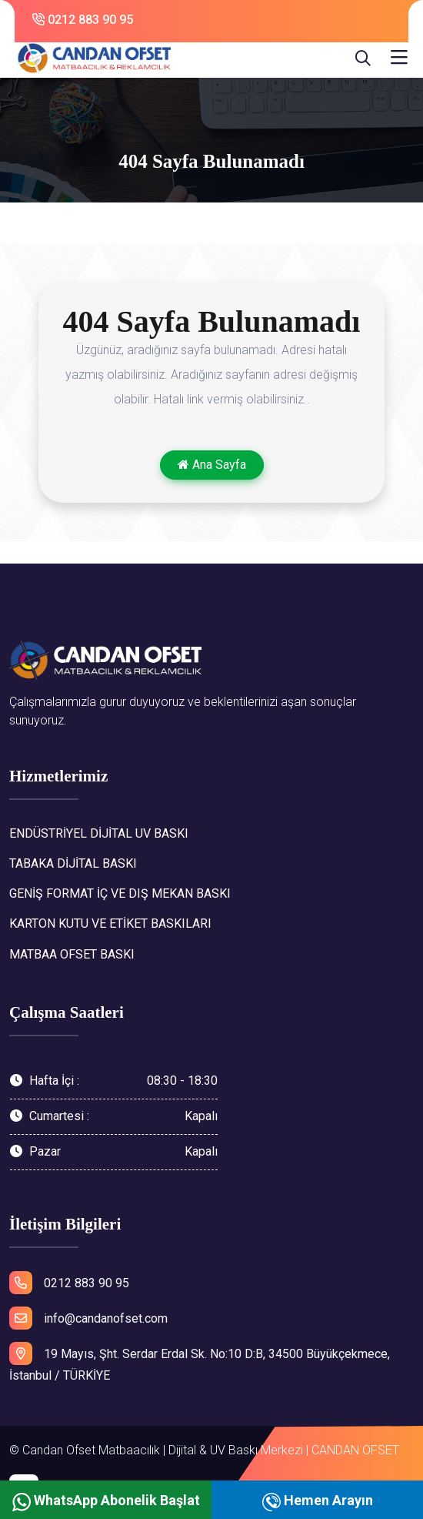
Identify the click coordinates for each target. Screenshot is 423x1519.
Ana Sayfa (212, 464)
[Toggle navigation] (399, 58)
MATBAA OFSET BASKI (72, 954)
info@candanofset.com (88, 1318)
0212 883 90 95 (82, 19)
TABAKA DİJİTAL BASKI (73, 863)
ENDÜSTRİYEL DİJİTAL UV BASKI (98, 833)
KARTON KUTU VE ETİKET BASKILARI (110, 923)
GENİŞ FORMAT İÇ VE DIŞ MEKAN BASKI (120, 893)
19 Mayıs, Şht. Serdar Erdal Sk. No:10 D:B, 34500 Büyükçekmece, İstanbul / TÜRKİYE (199, 1362)
